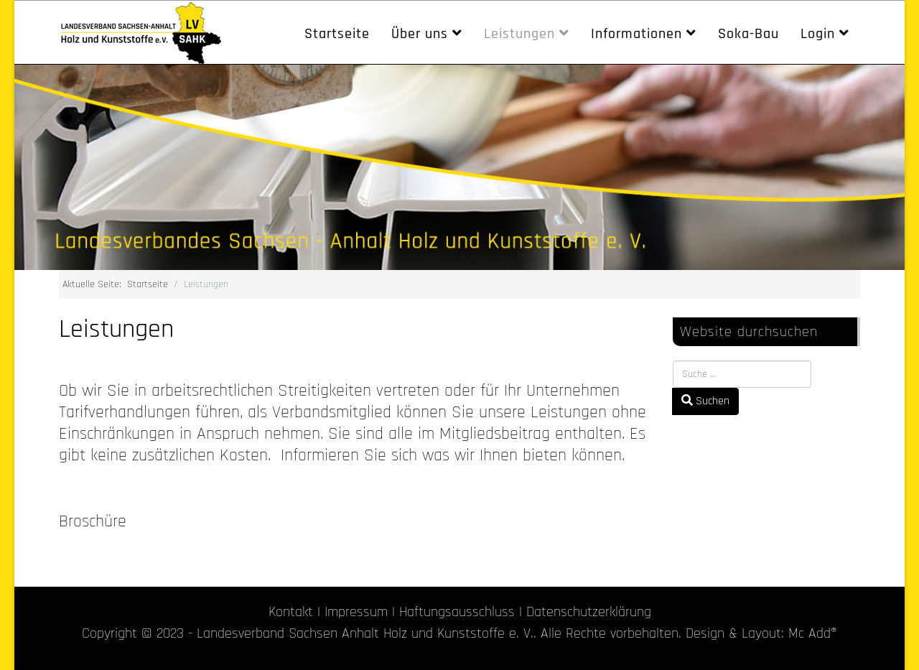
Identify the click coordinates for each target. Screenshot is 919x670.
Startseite (337, 33)
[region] (459, 167)
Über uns (419, 33)
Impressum (356, 611)
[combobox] (742, 374)
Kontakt (291, 611)
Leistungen (519, 33)
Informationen (636, 33)
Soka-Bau (748, 33)
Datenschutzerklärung (588, 611)
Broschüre (92, 521)
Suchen (705, 401)
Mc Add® (812, 633)
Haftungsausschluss (457, 611)
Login (818, 33)
